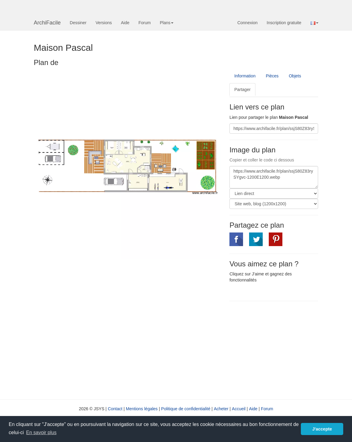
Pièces (272, 75)
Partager (242, 89)
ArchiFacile (47, 23)
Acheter (221, 408)
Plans (166, 22)
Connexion (247, 22)
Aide (125, 22)
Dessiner (78, 22)
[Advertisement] (280, 349)
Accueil (238, 408)
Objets (295, 75)
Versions (104, 22)
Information (244, 75)
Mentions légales (142, 408)
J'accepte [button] (322, 429)
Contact (115, 408)
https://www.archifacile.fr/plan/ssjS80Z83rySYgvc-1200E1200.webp (273, 177)
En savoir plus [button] (41, 432)
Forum (145, 22)
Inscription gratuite (284, 22)
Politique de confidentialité (185, 408)
